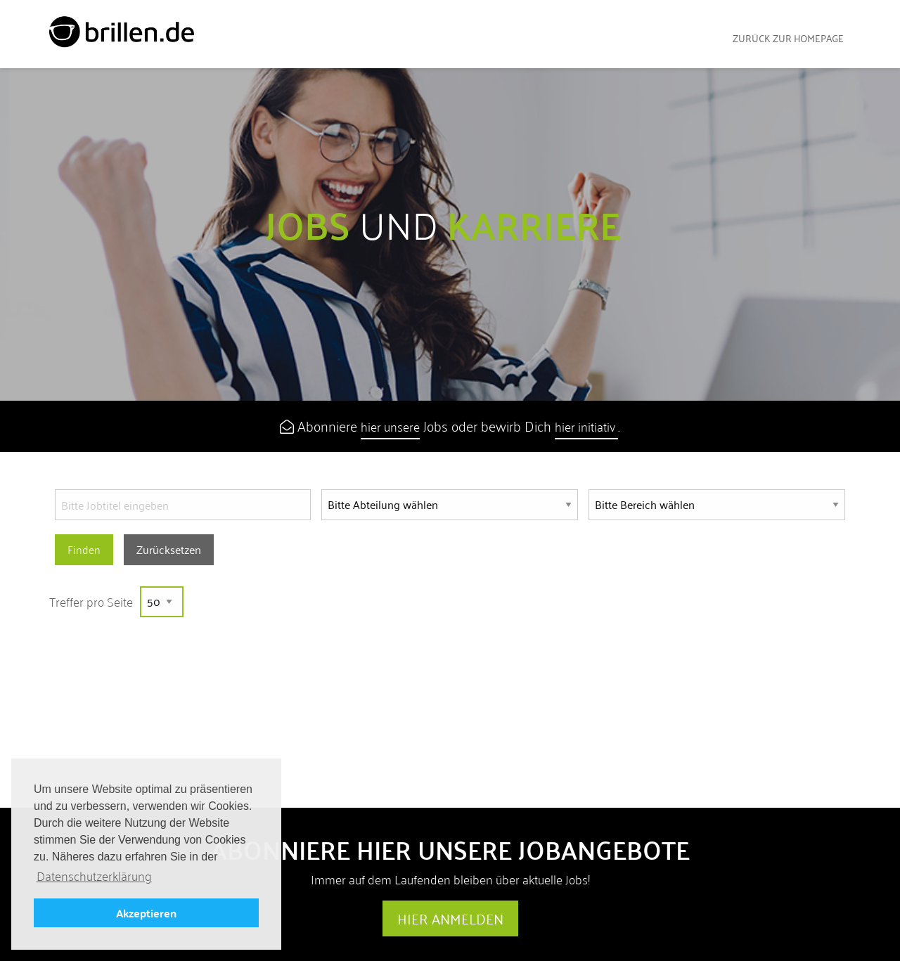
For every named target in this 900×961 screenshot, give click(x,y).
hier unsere (390, 426)
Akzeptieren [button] (146, 913)
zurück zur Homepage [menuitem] (788, 38)
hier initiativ (586, 426)
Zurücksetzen (168, 549)
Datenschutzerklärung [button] (94, 876)
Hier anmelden (450, 918)
